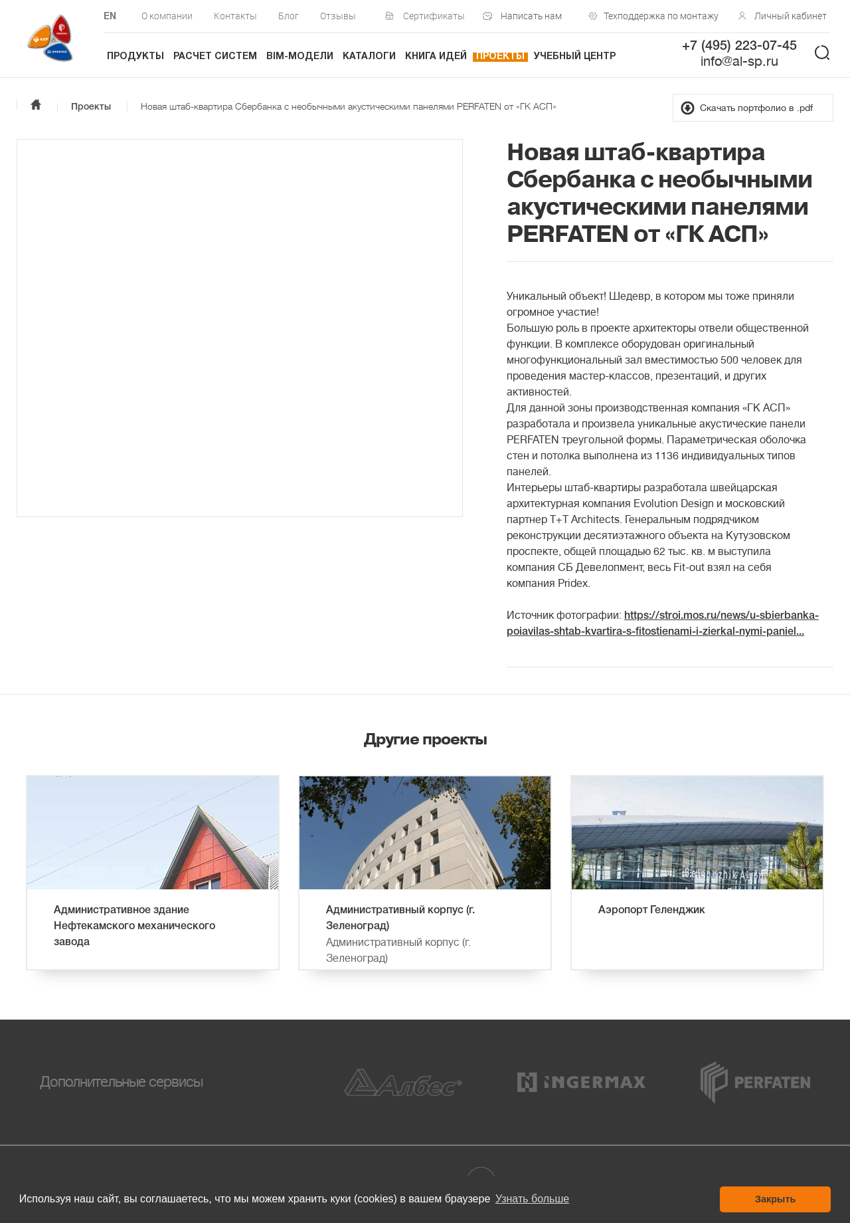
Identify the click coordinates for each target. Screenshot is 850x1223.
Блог (288, 15)
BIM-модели (299, 57)
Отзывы (338, 15)
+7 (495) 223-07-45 (739, 47)
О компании (167, 15)
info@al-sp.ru (739, 61)
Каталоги (369, 57)
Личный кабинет (790, 15)
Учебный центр (575, 57)
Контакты (235, 15)
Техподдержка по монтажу (658, 15)
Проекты (500, 57)
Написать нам (531, 15)
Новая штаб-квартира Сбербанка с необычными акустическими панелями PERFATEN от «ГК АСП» (348, 106)
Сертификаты (434, 15)
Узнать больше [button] (532, 1198)
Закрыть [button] (775, 1199)
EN (110, 17)
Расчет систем (215, 57)
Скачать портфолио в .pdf (756, 107)
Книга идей (436, 57)
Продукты (135, 57)
